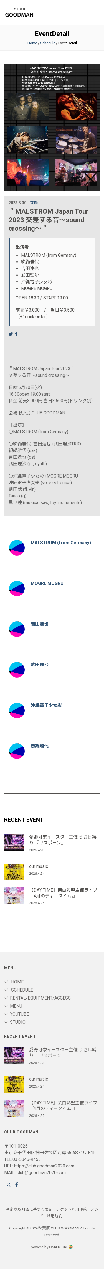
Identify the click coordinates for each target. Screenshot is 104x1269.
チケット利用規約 (71, 1209)
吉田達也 (40, 624)
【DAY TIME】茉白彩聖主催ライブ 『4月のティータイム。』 (63, 893)
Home (32, 43)
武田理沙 (40, 664)
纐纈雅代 (40, 746)
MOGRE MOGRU (47, 583)
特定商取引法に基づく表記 (29, 1209)
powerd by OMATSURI (52, 1247)
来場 (34, 203)
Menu (13, 1006)
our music (38, 866)
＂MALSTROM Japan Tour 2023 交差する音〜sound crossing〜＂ (48, 219)
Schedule (47, 43)
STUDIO (15, 1022)
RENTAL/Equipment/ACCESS (37, 998)
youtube (16, 1014)
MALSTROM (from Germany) (61, 542)
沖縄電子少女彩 (46, 705)
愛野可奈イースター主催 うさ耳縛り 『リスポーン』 (63, 839)
